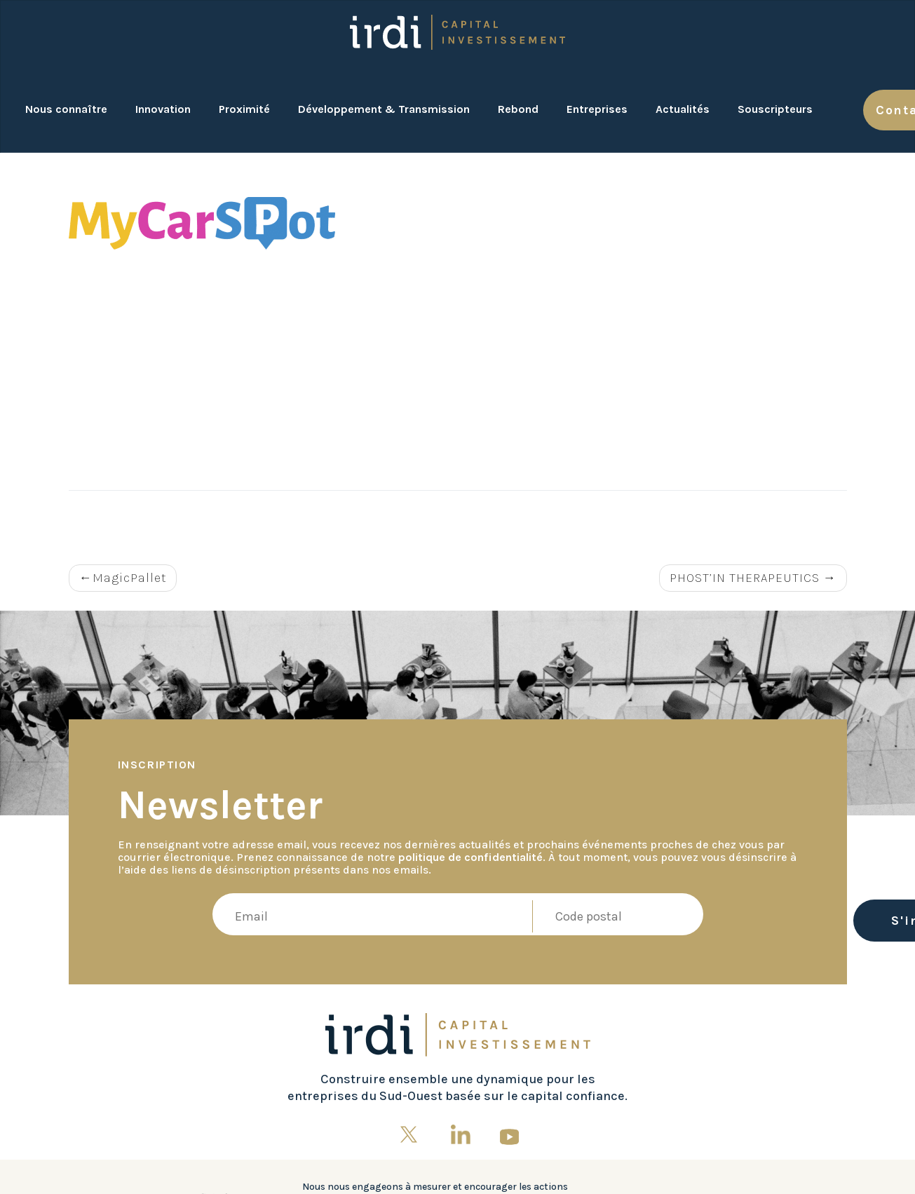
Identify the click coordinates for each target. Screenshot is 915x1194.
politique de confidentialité (470, 857)
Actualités (683, 109)
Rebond (518, 109)
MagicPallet (129, 577)
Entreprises (597, 109)
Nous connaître (66, 109)
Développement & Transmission (384, 109)
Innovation (163, 109)
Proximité (244, 109)
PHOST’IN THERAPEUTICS (745, 577)
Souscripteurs (775, 109)
